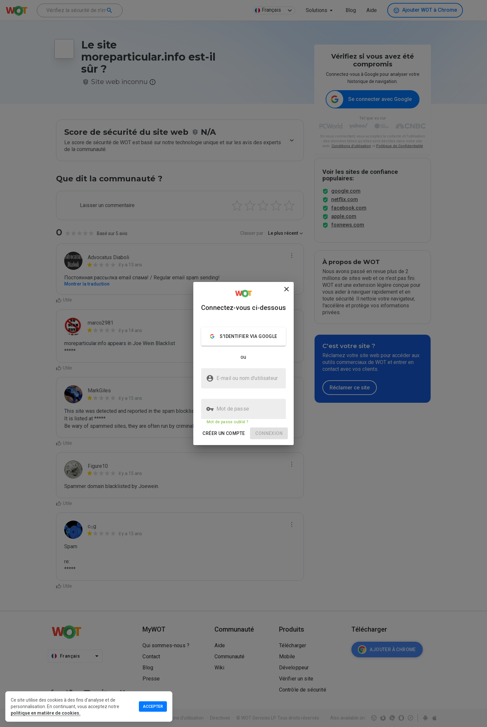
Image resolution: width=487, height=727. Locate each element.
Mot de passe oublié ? (227, 422)
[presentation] (243, 363)
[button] (223, 433)
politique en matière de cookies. (46, 713)
